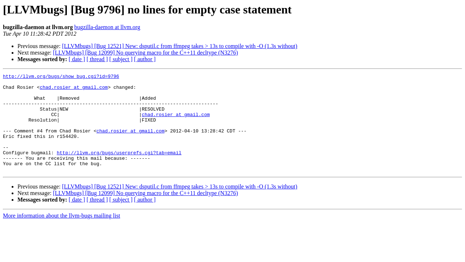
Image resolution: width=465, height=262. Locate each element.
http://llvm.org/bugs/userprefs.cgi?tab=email (119, 169)
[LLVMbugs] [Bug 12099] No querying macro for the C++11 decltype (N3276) (145, 52)
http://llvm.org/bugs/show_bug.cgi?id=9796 (61, 77)
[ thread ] (97, 59)
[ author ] (145, 59)
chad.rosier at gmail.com (74, 90)
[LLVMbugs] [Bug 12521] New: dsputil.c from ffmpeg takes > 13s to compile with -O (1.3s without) (180, 46)
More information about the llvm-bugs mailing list (61, 235)
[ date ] (77, 59)
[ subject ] (121, 59)
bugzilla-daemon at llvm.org (107, 27)
